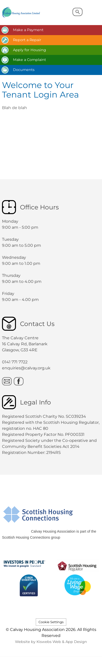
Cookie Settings (51, 622)
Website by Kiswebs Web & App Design (51, 641)
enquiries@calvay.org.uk (26, 368)
